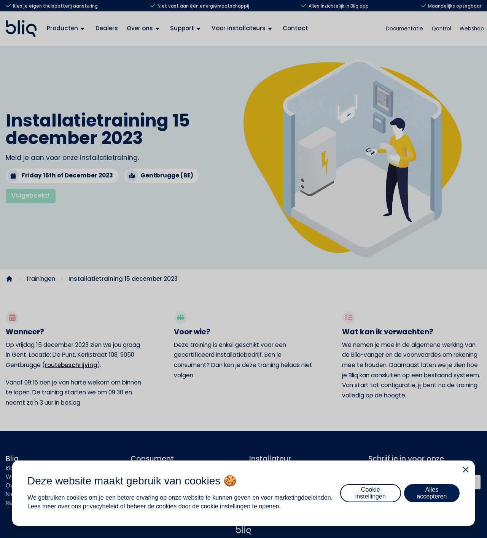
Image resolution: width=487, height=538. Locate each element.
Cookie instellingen (370, 493)
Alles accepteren (432, 493)
